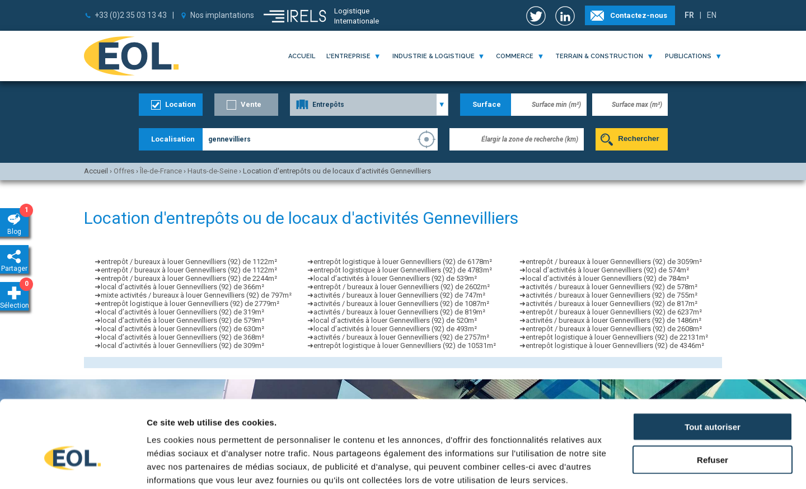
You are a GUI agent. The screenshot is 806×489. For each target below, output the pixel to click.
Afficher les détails (616, 467)
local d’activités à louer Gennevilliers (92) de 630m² (182, 329)
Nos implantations (222, 15)
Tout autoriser (713, 364)
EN (711, 15)
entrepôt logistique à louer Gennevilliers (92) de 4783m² (402, 270)
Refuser (712, 397)
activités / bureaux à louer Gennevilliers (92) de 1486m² (613, 320)
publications (688, 56)
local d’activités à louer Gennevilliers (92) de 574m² (607, 270)
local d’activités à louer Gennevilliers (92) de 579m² (182, 320)
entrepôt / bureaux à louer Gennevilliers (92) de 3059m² (614, 261)
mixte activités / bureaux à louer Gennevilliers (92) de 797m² (196, 295)
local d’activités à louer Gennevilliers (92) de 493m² (395, 329)
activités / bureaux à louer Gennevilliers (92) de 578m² (611, 287)
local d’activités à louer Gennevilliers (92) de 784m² (607, 278)
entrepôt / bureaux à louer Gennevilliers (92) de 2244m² (189, 278)
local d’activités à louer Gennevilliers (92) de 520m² (395, 320)
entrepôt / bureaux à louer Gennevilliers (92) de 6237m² (614, 312)
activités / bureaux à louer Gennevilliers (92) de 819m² (399, 312)
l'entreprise (348, 56)
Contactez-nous (638, 15)
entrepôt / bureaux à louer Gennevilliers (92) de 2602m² (401, 287)
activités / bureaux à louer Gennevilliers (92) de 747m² (399, 295)
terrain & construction (599, 56)
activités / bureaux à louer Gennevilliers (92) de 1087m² (401, 303)
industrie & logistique (433, 56)
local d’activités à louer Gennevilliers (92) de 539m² (395, 278)
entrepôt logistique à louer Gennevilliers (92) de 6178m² (402, 261)
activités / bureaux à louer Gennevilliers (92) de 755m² (611, 295)
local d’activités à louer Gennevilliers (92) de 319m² (182, 312)
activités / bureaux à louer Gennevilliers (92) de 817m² (611, 303)
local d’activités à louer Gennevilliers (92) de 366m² (182, 287)
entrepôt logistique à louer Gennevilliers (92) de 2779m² (190, 303)
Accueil (301, 56)
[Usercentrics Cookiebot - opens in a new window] (72, 467)
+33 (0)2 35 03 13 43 (131, 15)
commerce (514, 56)
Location (180, 104)
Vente (251, 104)
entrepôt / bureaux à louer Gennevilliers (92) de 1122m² (189, 261)
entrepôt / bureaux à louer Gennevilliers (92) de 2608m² (614, 329)
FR (689, 15)
